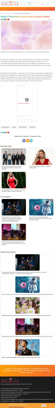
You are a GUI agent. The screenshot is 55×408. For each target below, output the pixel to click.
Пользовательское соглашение (39, 369)
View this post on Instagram (23, 103)
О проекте (7, 369)
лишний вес (32, 127)
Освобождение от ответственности (12, 370)
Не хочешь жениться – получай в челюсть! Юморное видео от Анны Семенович (13, 190)
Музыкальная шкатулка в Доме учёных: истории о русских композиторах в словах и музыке (13, 243)
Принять (44, 405)
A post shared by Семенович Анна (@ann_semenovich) (28, 119)
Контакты (22, 372)
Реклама (47, 370)
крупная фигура (22, 127)
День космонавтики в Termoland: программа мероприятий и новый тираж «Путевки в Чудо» (40, 218)
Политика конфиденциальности (20, 369)
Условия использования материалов (34, 370)
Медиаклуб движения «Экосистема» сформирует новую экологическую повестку (12, 168)
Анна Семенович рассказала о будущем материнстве (40, 167)
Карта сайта (29, 372)
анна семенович (5, 127)
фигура (14, 127)
